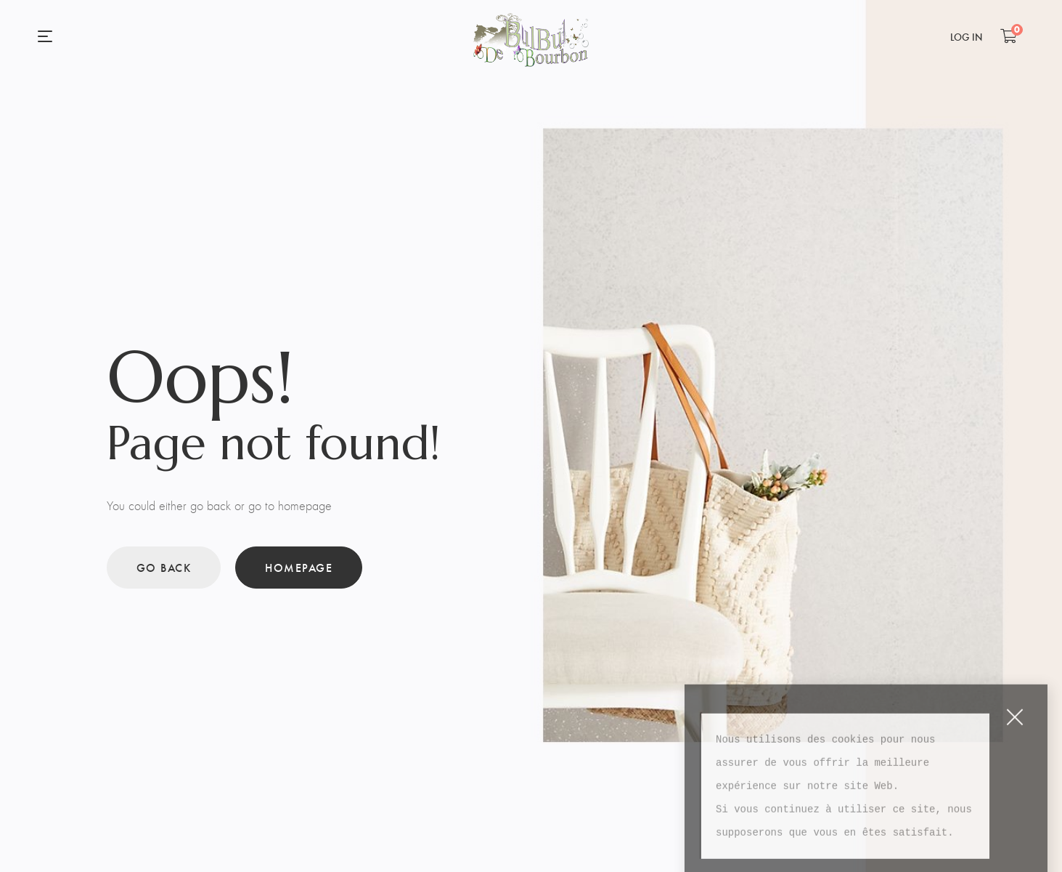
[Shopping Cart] (1008, 35)
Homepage (298, 567)
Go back (164, 567)
